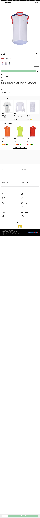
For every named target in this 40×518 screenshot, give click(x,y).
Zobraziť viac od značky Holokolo (20, 147)
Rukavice (3, 197)
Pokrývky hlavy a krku (5, 201)
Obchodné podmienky (24, 182)
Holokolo (3, 53)
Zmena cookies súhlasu (5, 183)
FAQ (2, 173)
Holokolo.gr (4, 234)
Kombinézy (23, 206)
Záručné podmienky (5, 181)
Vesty (3, 202)
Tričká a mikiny (4, 203)
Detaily (2, 89)
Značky (3, 216)
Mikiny (22, 199)
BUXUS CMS (8, 231)
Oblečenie (3, 212)
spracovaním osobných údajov (24, 160)
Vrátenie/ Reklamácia (5, 182)
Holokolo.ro (16, 232)
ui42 (12, 231)
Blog (2, 169)
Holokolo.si (3, 233)
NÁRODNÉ (23, 216)
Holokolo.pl (8, 232)
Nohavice (3, 193)
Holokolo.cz (4, 232)
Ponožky (3, 198)
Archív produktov (4, 172)
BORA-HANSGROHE (24, 212)
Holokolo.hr (17, 233)
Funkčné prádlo (23, 194)
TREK (22, 215)
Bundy (3, 194)
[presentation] (2, 110)
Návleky (3, 199)
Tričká (22, 201)
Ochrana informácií (24, 181)
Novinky (3, 190)
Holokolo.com (8, 233)
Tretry (3, 215)
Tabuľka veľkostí (36, 66)
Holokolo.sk (15, 231)
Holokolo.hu (12, 232)
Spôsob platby (23, 169)
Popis (2, 80)
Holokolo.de (13, 233)
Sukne (22, 202)
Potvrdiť (34, 159)
